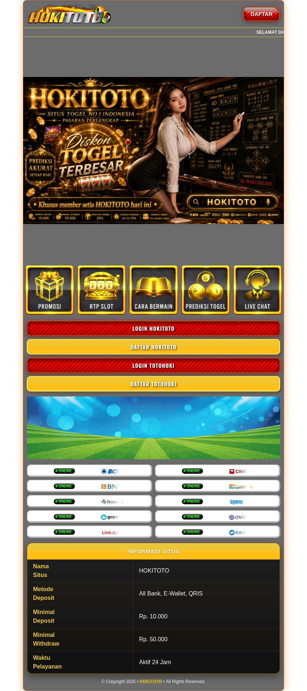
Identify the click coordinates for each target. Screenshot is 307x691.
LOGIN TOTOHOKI (153, 365)
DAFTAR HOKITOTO (153, 347)
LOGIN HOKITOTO (153, 328)
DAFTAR (261, 14)
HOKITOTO (150, 681)
